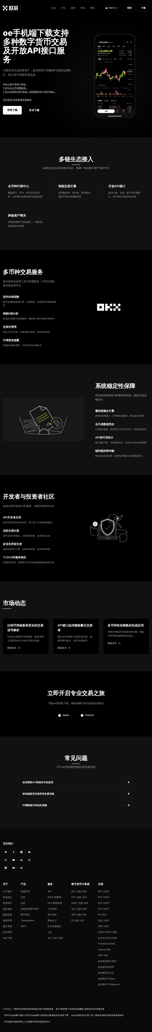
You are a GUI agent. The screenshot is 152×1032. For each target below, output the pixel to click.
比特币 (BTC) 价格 (107, 932)
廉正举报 (7, 926)
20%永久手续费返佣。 (16, 88)
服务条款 (7, 908)
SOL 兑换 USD (79, 908)
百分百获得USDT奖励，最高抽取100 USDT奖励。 (30, 91)
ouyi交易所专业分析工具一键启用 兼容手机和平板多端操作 (97, 1015)
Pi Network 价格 (106, 943)
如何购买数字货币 (107, 961)
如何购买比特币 (106, 967)
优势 (73, 7)
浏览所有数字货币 (30, 908)
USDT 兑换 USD (79, 903)
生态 (53, 7)
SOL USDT (103, 920)
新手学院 (25, 914)
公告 (50, 932)
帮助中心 (52, 920)
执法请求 (7, 932)
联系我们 (7, 903)
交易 (23, 903)
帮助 (92, 7)
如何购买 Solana (106, 978)
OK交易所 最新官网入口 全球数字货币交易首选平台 (27, 1022)
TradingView (27, 920)
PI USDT (102, 914)
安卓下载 (34, 110)
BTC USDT (103, 903)
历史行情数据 (54, 897)
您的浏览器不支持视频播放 (114, 76)
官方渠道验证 (54, 926)
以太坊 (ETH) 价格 (107, 938)
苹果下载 (12, 110)
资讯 (82, 7)
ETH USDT (103, 908)
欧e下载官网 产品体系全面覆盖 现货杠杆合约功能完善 (80, 1009)
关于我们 (7, 891)
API (49, 891)
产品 (63, 7)
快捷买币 (25, 891)
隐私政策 (7, 914)
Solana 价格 (104, 949)
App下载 (7, 938)
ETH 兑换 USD (79, 897)
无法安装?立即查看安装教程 (17, 99)
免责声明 (7, 920)
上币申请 (52, 908)
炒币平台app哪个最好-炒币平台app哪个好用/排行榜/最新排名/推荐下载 (36, 1015)
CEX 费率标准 (55, 903)
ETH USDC (104, 897)
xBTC (23, 926)
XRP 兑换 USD (79, 914)
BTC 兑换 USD (79, 891)
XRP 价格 (103, 955)
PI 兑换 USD (77, 920)
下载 (143, 7)
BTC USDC (104, 891)
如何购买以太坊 (106, 972)
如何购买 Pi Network (109, 984)
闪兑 (23, 897)
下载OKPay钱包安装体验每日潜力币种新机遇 (33, 1009)
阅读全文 (13, 647)
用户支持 (52, 914)
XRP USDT (103, 926)
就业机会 (7, 897)
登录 (129, 7)
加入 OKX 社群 (55, 938)
